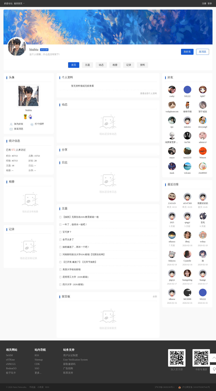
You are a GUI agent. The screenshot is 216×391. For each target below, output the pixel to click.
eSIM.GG (11, 364)
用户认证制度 (70, 355)
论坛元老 (44, 50)
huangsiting (187, 280)
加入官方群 (177, 369)
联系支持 (68, 372)
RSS (37, 355)
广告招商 (68, 368)
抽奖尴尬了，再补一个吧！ (76, 247)
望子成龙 (203, 111)
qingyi (187, 222)
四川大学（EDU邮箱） (74, 284)
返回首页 (18, 3)
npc (172, 127)
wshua (202, 241)
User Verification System (75, 359)
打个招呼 (39, 124)
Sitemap (39, 359)
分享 (64, 149)
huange (203, 280)
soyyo (172, 157)
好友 (170, 77)
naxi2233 (187, 157)
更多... (38, 372)
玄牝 (203, 222)
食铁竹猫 (187, 111)
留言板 (66, 296)
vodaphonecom (172, 111)
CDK (37, 364)
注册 (204, 3)
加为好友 (18, 124)
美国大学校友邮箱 (72, 269)
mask (172, 173)
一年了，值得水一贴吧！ (75, 224)
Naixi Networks (19, 387)
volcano (187, 173)
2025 (172, 222)
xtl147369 (187, 203)
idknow (172, 299)
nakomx (187, 127)
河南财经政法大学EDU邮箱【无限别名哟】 (84, 254)
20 (35, 160)
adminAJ (202, 142)
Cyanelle (187, 261)
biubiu (28, 110)
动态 (101, 65)
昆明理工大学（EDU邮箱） (76, 277)
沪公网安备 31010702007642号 (196, 387)
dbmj (187, 241)
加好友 (187, 51)
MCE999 (187, 299)
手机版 (32, 387)
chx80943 (203, 173)
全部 (155, 296)
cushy (171, 96)
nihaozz (172, 241)
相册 (115, 65)
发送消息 (18, 128)
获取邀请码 (69, 364)
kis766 (187, 142)
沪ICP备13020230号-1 (165, 387)
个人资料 (67, 77)
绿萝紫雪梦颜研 (172, 142)
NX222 (187, 96)
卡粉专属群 (201, 369)
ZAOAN (172, 203)
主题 (87, 65)
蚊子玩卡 (11, 372)
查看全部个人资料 (148, 93)
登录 (210, 3)
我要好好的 (203, 203)
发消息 (202, 51)
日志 (64, 162)
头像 (11, 77)
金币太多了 (68, 239)
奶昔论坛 (8, 3)
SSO (37, 368)
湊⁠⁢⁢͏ (203, 261)
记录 (128, 65)
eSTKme (10, 359)
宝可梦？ (67, 232)
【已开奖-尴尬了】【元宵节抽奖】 (80, 262)
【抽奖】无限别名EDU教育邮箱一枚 (81, 217)
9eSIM (9, 355)
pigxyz (172, 280)
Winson (202, 157)
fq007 (202, 96)
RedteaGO (11, 368)
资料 (142, 65)
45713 (15, 155)
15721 (37, 155)
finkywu (171, 261)
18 (13, 165)
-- (35, 165)
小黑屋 (40, 387)
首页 (73, 65)
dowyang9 (202, 127)
